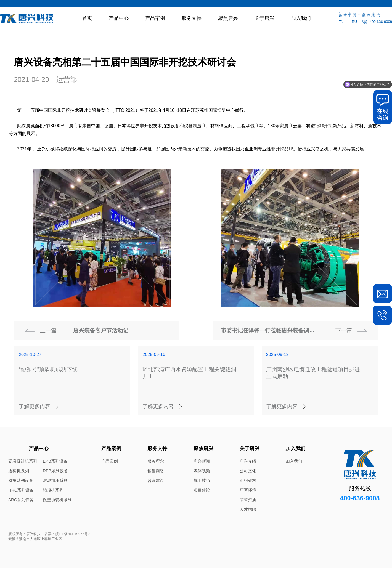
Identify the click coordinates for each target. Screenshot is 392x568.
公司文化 (248, 470)
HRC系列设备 (21, 490)
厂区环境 (248, 490)
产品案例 (155, 18)
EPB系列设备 (55, 461)
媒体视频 (202, 470)
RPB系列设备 (55, 470)
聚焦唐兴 (228, 18)
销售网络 (155, 470)
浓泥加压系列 (55, 480)
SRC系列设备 (21, 499)
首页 (87, 18)
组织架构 (248, 480)
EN (340, 22)
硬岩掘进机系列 (22, 461)
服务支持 (192, 18)
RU (354, 22)
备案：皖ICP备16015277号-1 (67, 534)
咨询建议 (155, 480)
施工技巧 (202, 480)
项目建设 (202, 490)
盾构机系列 (18, 470)
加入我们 (301, 18)
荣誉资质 (248, 499)
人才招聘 (248, 509)
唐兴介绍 (248, 461)
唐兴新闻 (202, 461)
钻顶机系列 (53, 490)
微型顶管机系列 (57, 499)
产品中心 (119, 18)
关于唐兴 (264, 18)
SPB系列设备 (20, 480)
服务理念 (155, 461)
